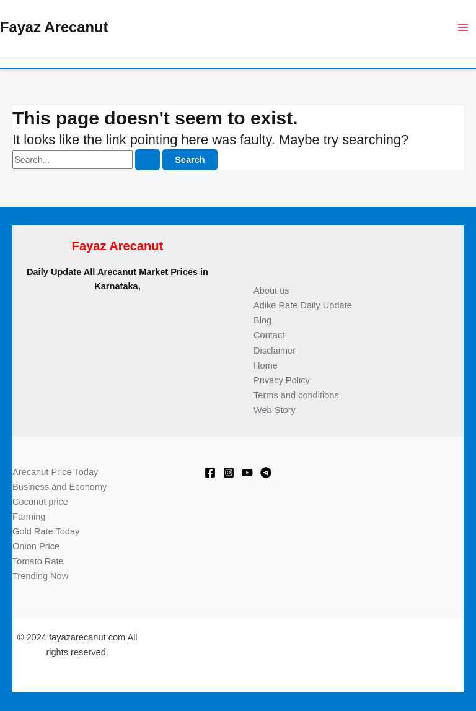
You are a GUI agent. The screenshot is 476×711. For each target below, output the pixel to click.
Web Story (274, 410)
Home (265, 365)
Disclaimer (274, 351)
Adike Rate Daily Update (302, 305)
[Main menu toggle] (463, 27)
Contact (268, 335)
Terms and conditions (296, 395)
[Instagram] (228, 472)
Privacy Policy (281, 380)
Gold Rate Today (45, 531)
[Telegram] (265, 472)
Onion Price (36, 546)
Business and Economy (59, 487)
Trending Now (40, 576)
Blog (262, 320)
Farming (28, 516)
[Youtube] (247, 472)
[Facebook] (210, 472)
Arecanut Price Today (55, 472)
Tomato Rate (38, 561)
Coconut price (40, 502)
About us (271, 290)
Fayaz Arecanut (54, 27)
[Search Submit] (147, 160)
